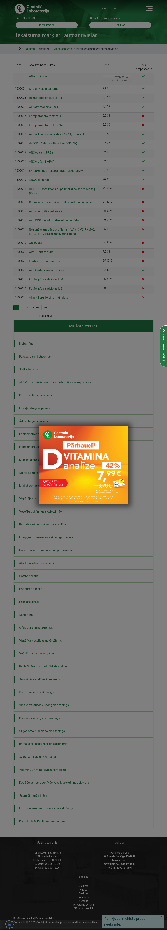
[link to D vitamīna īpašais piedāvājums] (83, 465)
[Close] (124, 429)
